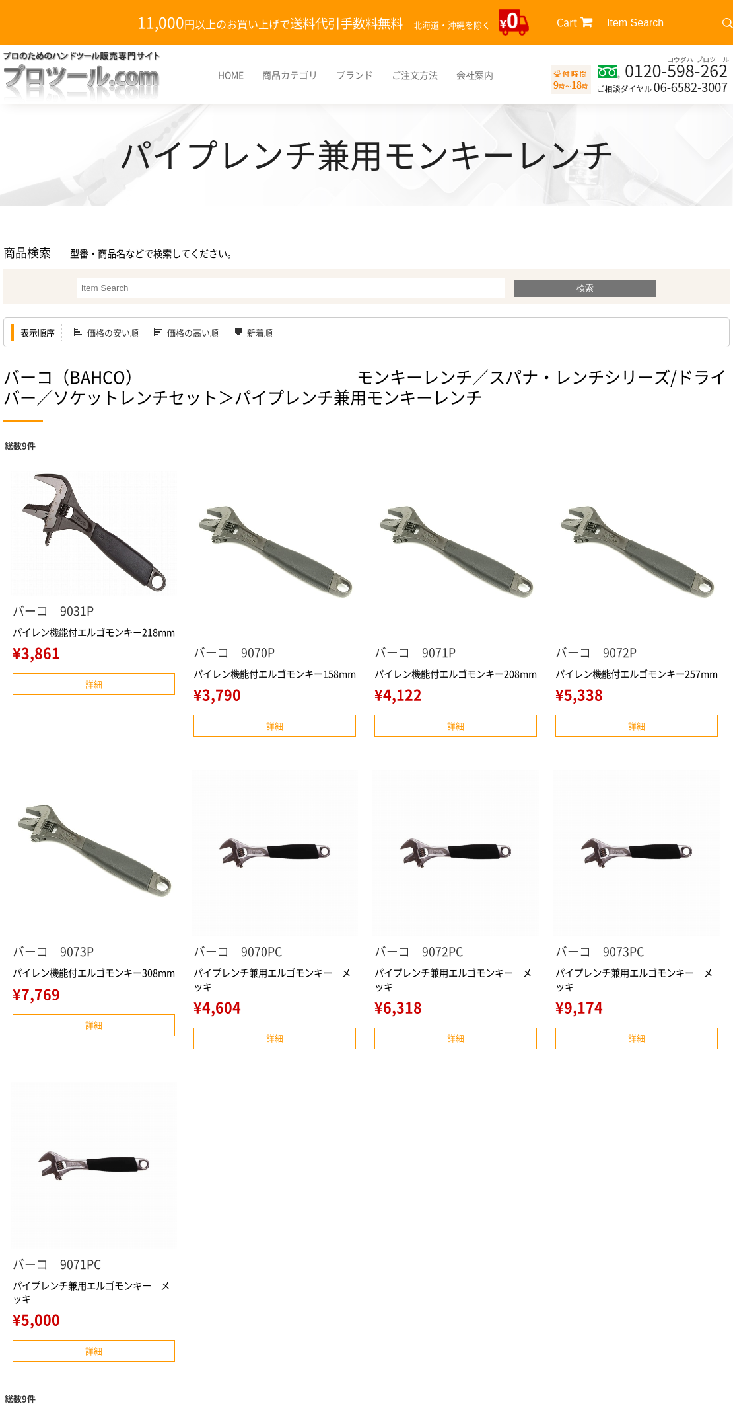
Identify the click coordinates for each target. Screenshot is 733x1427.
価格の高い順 (193, 332)
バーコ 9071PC (57, 1264)
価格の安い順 (113, 332)
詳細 (93, 684)
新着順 (260, 332)
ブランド (354, 74)
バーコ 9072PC (418, 951)
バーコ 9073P (53, 951)
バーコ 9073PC (599, 951)
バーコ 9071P (415, 652)
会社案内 (474, 74)
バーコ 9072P (596, 652)
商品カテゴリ (290, 74)
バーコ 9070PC (237, 951)
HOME (231, 74)
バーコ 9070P (234, 652)
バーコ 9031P (53, 611)
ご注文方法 (415, 74)
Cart (567, 22)
